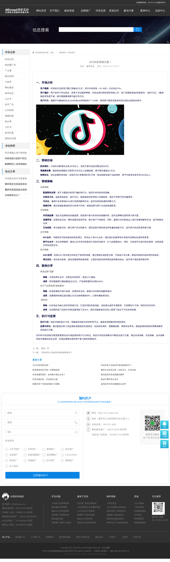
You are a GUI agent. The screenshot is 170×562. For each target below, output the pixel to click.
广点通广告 (35, 537)
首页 (52, 53)
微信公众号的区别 (85, 519)
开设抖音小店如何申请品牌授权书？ (56, 352)
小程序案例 (139, 507)
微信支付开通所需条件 (87, 523)
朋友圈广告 (20, 537)
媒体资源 (69, 10)
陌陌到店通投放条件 (115, 519)
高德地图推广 (34, 455)
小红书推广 (14, 449)
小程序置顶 (111, 503)
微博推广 (51, 449)
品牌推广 (86, 10)
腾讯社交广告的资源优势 (117, 523)
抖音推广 (32, 449)
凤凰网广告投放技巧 (115, 515)
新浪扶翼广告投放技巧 (116, 511)
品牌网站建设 (140, 511)
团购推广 (69, 460)
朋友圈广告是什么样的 (61, 523)
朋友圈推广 (52, 455)
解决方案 (129, 10)
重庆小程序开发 (83, 537)
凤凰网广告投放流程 (86, 515)
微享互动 (90, 66)
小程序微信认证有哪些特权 (88, 507)
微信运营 (99, 537)
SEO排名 (138, 515)
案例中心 (145, 10)
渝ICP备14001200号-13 (119, 551)
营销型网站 (139, 519)
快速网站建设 (140, 523)
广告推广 (112, 537)
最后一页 (45, 348)
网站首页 (41, 10)
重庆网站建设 (65, 537)
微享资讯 (62, 53)
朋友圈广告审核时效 (60, 515)
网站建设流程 (57, 519)
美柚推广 (32, 460)
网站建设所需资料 (59, 507)
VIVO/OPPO (71, 455)
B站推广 (13, 460)
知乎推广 (69, 449)
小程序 (125, 537)
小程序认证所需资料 (60, 503)
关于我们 (54, 10)
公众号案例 (139, 503)
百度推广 (13, 455)
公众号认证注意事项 (86, 511)
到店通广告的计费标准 (87, 503)
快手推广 (51, 460)
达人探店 (13, 466)
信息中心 (160, 10)
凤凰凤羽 (50, 537)
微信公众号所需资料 (60, 511)
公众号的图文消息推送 (116, 507)
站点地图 (106, 548)
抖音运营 (101, 10)
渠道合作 (114, 10)
